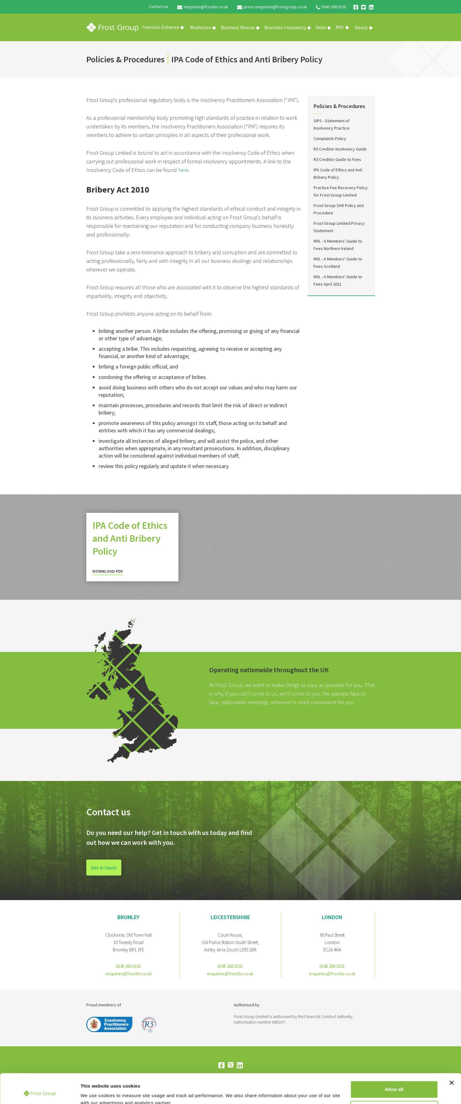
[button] (203, 27)
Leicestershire (230, 917)
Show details (94, 1091)
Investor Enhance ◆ (163, 27)
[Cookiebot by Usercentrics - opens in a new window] (40, 1092)
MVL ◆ (342, 27)
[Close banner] (451, 1055)
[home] (112, 27)
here (183, 170)
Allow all (394, 1061)
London (332, 917)
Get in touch (104, 868)
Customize (394, 1081)
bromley (128, 917)
